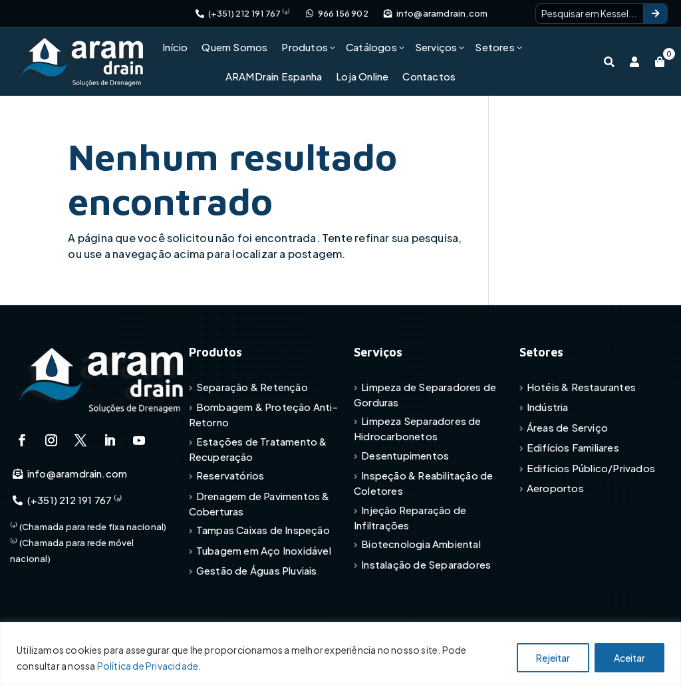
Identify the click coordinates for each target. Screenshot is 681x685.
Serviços (436, 47)
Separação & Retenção (252, 386)
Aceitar (629, 658)
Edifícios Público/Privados (591, 468)
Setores (494, 47)
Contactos (429, 76)
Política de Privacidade (148, 666)
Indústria (548, 406)
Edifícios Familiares (573, 447)
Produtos (304, 47)
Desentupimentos (405, 455)
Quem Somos (234, 47)
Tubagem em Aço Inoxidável (263, 550)
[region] (340, 653)
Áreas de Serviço (567, 427)
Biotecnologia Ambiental (421, 543)
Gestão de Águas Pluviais (256, 570)
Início (175, 47)
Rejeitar (553, 658)
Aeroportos (555, 487)
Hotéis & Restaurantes (581, 386)
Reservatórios (230, 475)
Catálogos (371, 47)
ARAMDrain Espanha (273, 76)
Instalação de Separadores (426, 564)
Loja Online (362, 76)
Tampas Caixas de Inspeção (263, 529)
